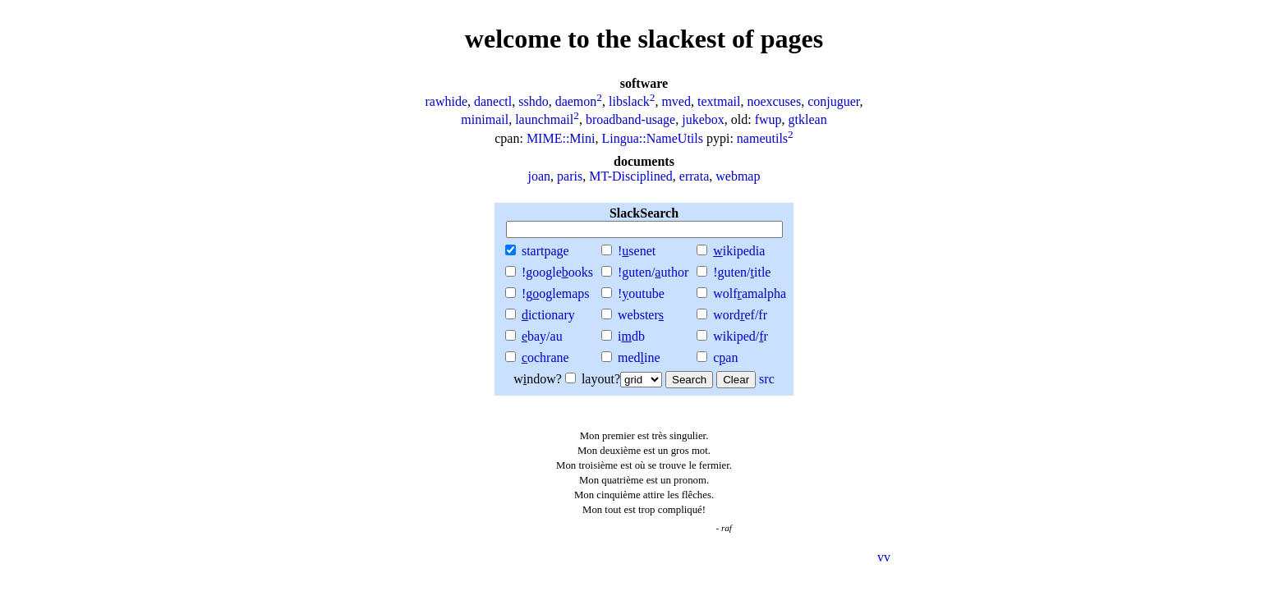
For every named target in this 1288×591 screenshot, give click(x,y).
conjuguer (833, 101)
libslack (629, 101)
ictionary (548, 315)
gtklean (808, 120)
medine (639, 357)
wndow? (544, 379)
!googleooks (557, 272)
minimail (484, 120)
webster (641, 315)
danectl (493, 101)
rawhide (446, 101)
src (767, 379)
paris (569, 176)
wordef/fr (740, 315)
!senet (637, 251)
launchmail (544, 120)
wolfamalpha (749, 293)
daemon (576, 101)
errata (694, 176)
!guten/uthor (653, 272)
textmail (718, 101)
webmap (737, 176)
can (725, 357)
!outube (641, 293)
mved (676, 101)
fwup (768, 120)
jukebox (703, 120)
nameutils (762, 138)
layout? (622, 379)
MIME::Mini (561, 138)
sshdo (533, 101)
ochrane (545, 357)
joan (539, 176)
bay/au (542, 336)
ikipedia (739, 251)
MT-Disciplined (631, 176)
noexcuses (774, 101)
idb (631, 336)
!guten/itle (741, 272)
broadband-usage (630, 120)
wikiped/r (740, 336)
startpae (545, 251)
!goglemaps (556, 293)
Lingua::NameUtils (652, 138)
